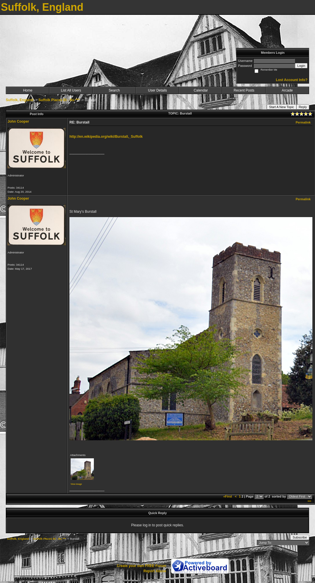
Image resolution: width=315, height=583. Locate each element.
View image (76, 484)
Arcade (287, 90)
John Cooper (18, 121)
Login (301, 65)
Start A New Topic (281, 107)
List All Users (71, 90)
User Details (157, 90)
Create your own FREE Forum (141, 566)
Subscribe (300, 537)
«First (228, 496)
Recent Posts (244, 90)
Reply (303, 107)
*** (309, 501)
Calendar (201, 90)
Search (114, 90)
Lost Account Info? (291, 80)
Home (27, 90)
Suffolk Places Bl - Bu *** (58, 100)
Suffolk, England (19, 100)
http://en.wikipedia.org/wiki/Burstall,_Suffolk (106, 137)
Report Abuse (155, 571)
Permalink (303, 122)
